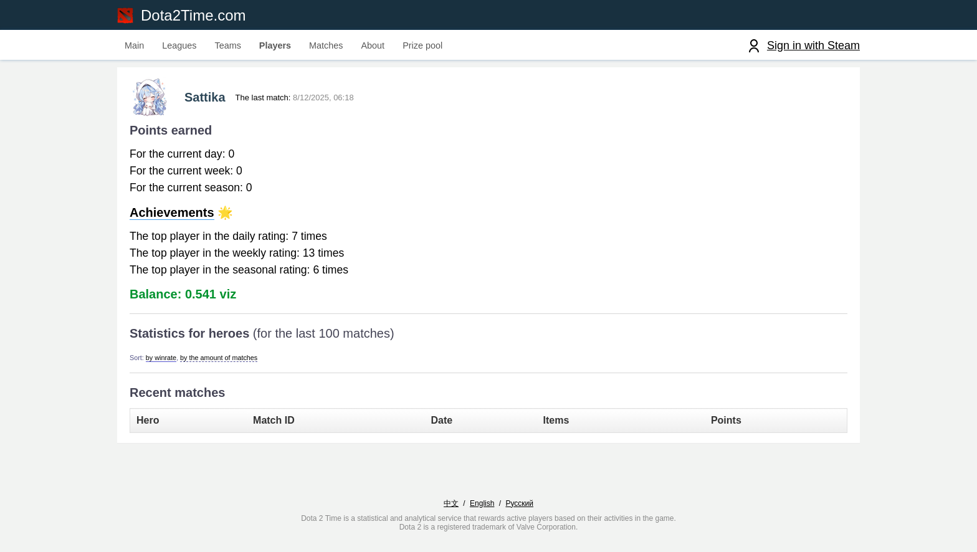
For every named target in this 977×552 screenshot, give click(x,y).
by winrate (161, 357)
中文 (451, 503)
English (482, 503)
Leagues (179, 45)
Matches (326, 45)
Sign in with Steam (813, 45)
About (373, 45)
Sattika (205, 97)
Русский (519, 503)
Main (134, 45)
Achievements (172, 212)
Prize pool (422, 45)
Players (275, 45)
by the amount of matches (218, 357)
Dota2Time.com (193, 15)
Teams (227, 45)
